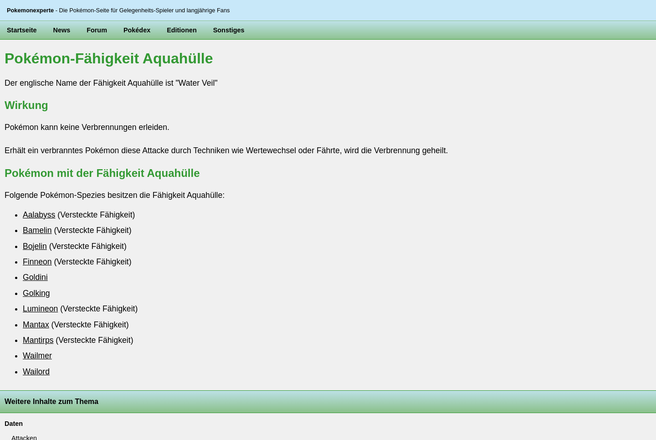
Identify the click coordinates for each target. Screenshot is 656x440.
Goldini (35, 277)
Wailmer (37, 355)
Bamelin (37, 230)
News (62, 30)
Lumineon (40, 308)
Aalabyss (39, 214)
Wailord (36, 371)
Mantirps (38, 340)
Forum (97, 30)
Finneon (37, 261)
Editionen (182, 30)
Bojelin (35, 246)
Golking (36, 293)
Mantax (36, 324)
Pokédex (136, 30)
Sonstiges (229, 30)
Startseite (22, 30)
